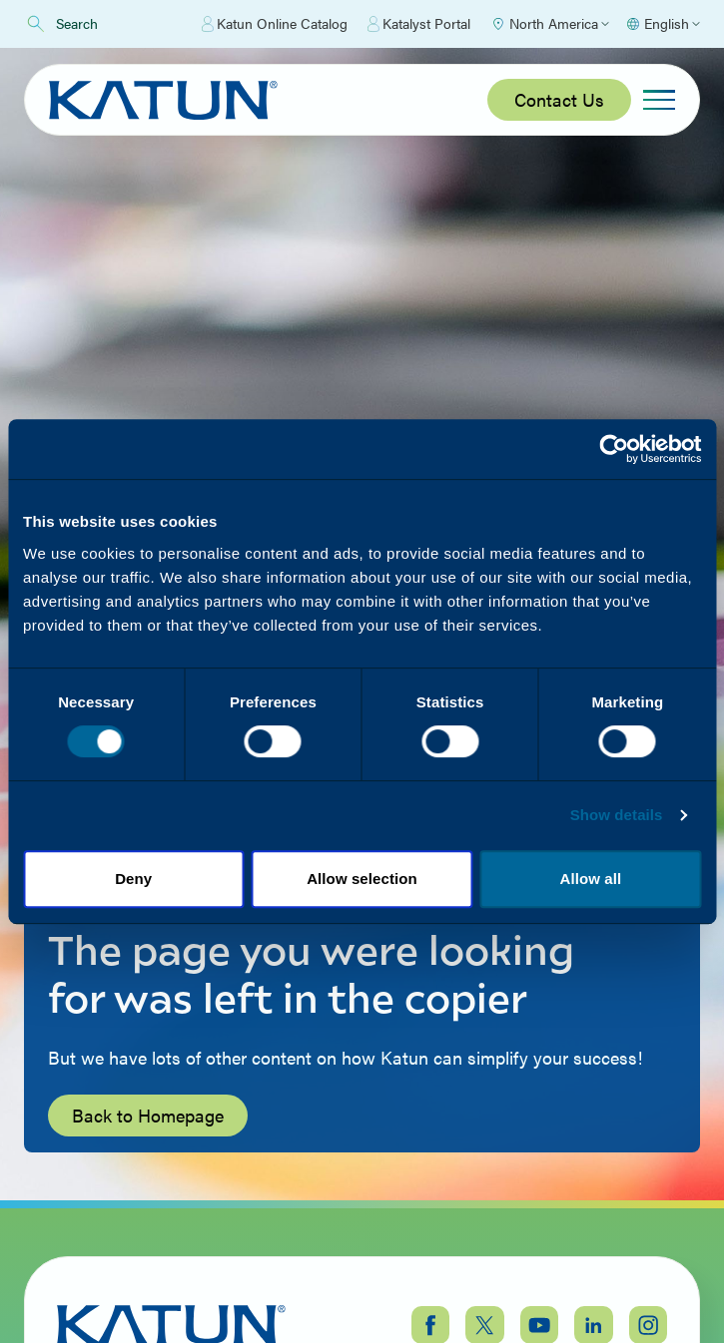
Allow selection (362, 878)
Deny (133, 878)
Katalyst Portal (418, 24)
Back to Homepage (148, 1115)
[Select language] (662, 24)
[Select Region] (549, 24)
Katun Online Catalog (275, 24)
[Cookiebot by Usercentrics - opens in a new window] (613, 449)
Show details (616, 814)
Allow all (590, 878)
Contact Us (559, 99)
